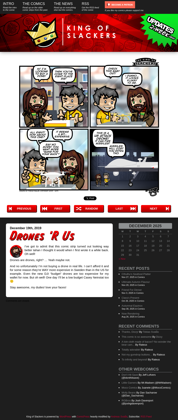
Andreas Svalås (119, 416)
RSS (90, 6)
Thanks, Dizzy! (130, 331)
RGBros (126, 400)
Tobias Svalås (151, 331)
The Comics (35, 6)
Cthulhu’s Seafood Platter (136, 274)
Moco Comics (129, 387)
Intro (10, 6)
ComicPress (83, 416)
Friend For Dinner (132, 289)
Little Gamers (129, 382)
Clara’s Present (130, 297)
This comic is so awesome (137, 336)
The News (65, 6)
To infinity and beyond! (134, 359)
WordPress (65, 416)
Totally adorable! (131, 349)
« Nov (122, 258)
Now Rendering (130, 313)
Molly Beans (129, 392)
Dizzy (159, 336)
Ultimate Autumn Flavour (136, 281)
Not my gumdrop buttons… (137, 354)
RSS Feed (146, 416)
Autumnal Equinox (132, 305)
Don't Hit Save (130, 374)
